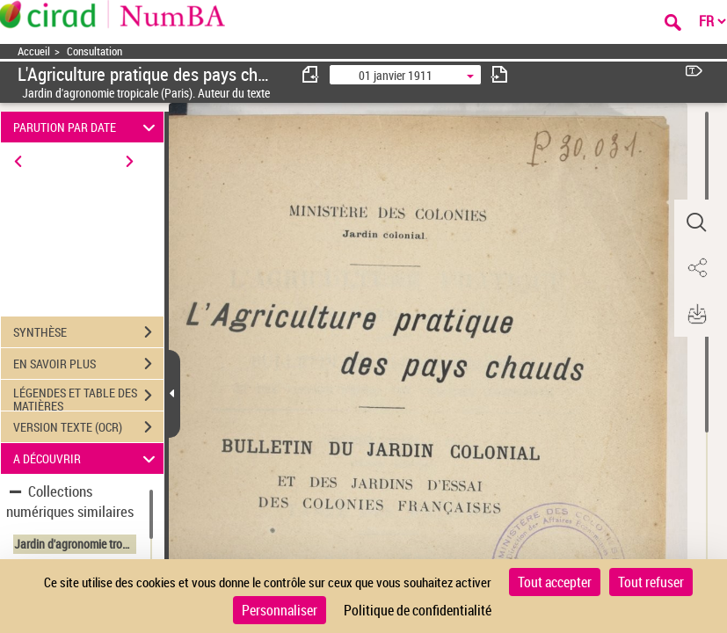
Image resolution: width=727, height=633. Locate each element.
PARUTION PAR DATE (86, 127)
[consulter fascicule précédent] (311, 74)
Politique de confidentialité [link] (417, 610)
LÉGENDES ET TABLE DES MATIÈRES (88, 397)
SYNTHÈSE (88, 332)
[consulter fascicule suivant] (499, 74)
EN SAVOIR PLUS (88, 364)
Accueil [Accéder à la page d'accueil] (34, 51)
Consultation (94, 51)
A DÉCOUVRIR (86, 458)
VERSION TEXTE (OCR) (88, 427)
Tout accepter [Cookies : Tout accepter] (555, 582)
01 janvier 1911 (396, 75)
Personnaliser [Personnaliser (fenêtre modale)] (279, 610)
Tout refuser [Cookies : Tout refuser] (651, 582)
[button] (696, 222)
